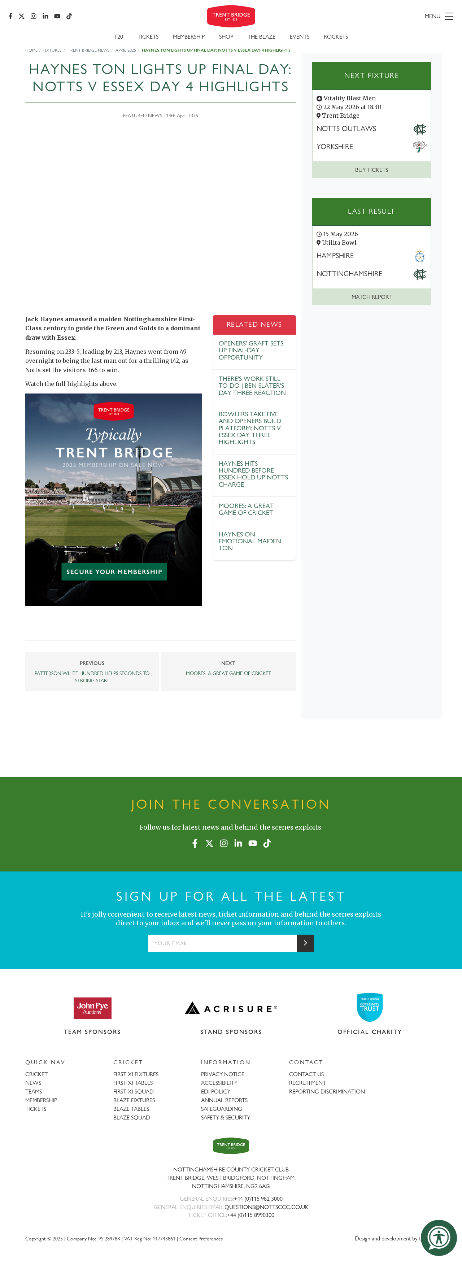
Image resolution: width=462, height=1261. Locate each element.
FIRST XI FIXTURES (135, 1074)
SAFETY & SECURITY (225, 1117)
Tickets (148, 36)
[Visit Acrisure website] (231, 1007)
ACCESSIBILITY (219, 1082)
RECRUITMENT (307, 1082)
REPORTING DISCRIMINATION (327, 1091)
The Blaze (261, 36)
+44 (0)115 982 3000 (258, 1198)
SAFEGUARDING (221, 1108)
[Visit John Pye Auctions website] (92, 1007)
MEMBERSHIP (41, 1100)
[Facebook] (11, 16)
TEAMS (33, 1091)
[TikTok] (69, 16)
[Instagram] (33, 16)
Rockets (336, 36)
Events (299, 36)
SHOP (226, 36)
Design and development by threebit (396, 1238)
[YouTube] (57, 16)
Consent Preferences (201, 1238)
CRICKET (36, 1074)
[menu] (382, 16)
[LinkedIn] (45, 16)
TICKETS (35, 1108)
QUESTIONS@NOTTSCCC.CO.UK (267, 1207)
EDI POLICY (215, 1091)
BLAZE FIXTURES (134, 1100)
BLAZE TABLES (131, 1108)
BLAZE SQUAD (131, 1117)
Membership (189, 36)
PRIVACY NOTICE (222, 1074)
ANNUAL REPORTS (224, 1100)
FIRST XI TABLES (133, 1082)
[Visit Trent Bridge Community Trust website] (370, 1007)
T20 (118, 36)
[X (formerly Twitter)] (22, 16)
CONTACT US (306, 1074)
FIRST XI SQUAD (133, 1091)
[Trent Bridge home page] (231, 1146)
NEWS (33, 1082)
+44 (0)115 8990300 (250, 1215)
